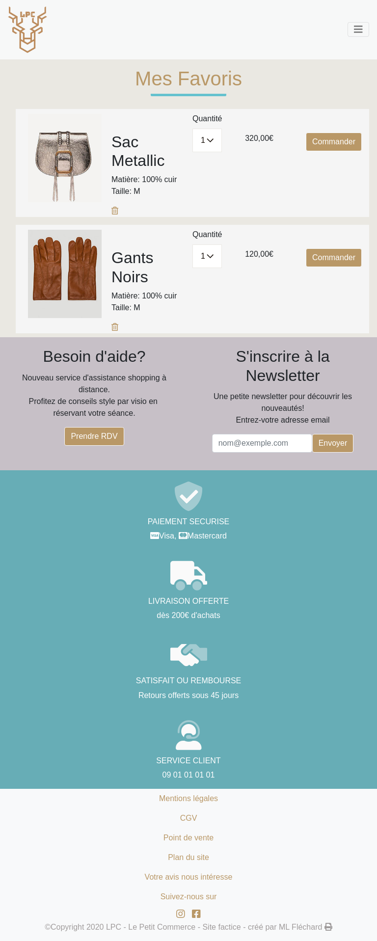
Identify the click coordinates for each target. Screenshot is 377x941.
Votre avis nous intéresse (189, 877)
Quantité (207, 118)
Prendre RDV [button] (94, 436)
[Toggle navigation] (358, 29)
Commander (333, 141)
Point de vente (188, 837)
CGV (188, 818)
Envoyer (333, 443)
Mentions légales (188, 798)
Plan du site (188, 857)
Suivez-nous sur (189, 896)
